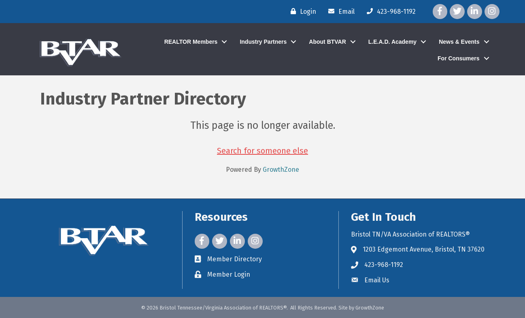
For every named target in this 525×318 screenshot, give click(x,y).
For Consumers (458, 58)
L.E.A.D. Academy (392, 41)
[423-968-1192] (389, 11)
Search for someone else (262, 151)
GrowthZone (281, 169)
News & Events (459, 41)
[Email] (339, 11)
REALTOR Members (191, 41)
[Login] (301, 11)
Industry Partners (263, 41)
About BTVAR (327, 41)
